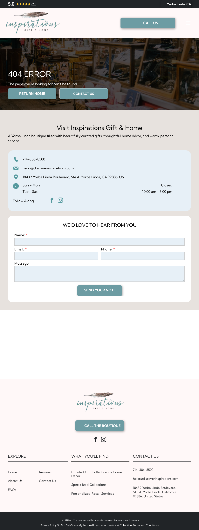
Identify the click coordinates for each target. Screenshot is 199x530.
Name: (19, 235)
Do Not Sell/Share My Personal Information (82, 525)
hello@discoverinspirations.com (48, 168)
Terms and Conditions (146, 525)
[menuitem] (22, 472)
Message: (21, 263)
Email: (19, 249)
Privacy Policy (48, 525)
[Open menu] (188, 23)
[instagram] (60, 201)
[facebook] (52, 201)
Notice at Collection (120, 525)
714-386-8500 (34, 159)
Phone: (106, 249)
